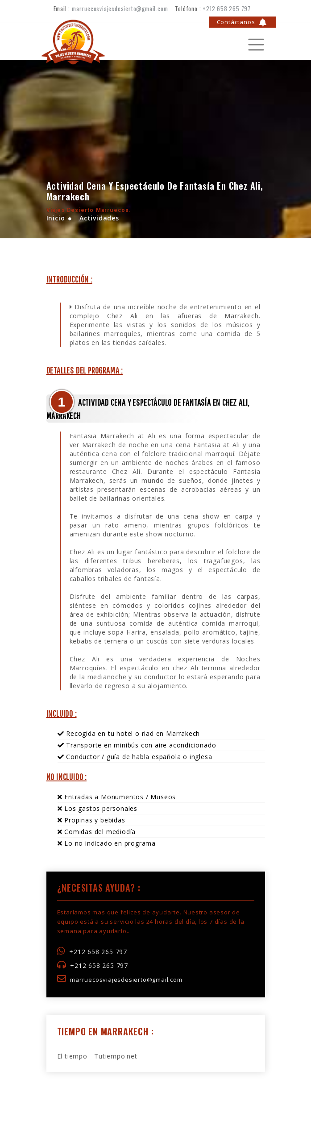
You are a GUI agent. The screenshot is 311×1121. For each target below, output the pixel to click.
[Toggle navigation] (233, 41)
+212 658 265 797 (227, 8)
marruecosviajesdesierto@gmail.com (120, 8)
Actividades (98, 218)
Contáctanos (242, 22)
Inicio (55, 218)
